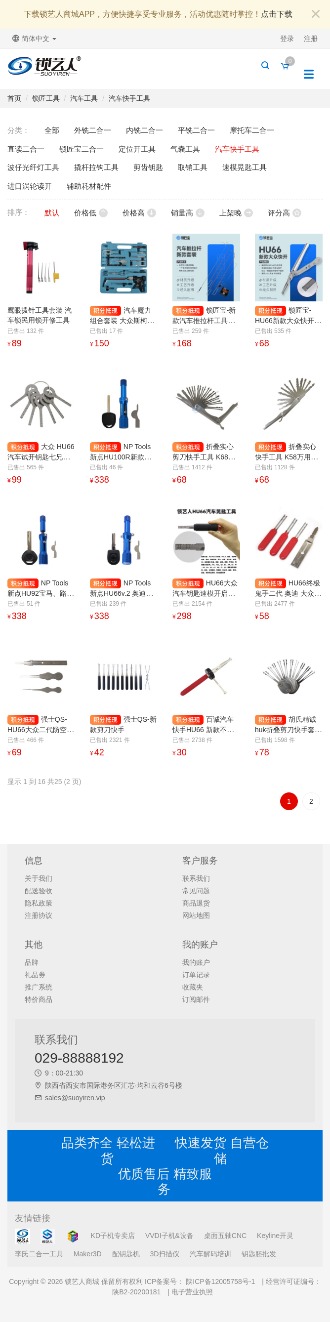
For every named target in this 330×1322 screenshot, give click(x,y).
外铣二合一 (92, 130)
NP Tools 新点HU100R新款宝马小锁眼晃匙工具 (120, 457)
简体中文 (34, 38)
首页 (14, 98)
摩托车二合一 (252, 130)
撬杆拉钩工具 (96, 167)
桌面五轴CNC (225, 1235)
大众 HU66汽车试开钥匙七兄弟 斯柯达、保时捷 (40, 457)
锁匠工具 (46, 98)
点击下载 (276, 14)
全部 (51, 130)
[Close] (316, 14)
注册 (311, 38)
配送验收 (38, 891)
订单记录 (196, 975)
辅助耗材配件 (89, 186)
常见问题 (196, 891)
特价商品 (38, 999)
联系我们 (196, 878)
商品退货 (196, 903)
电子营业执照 (192, 1292)
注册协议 (38, 915)
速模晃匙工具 (244, 167)
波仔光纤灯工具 (33, 167)
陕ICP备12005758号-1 (219, 1281)
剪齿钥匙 (148, 167)
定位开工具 (137, 149)
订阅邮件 (196, 999)
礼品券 (35, 975)
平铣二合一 (196, 130)
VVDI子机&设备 (169, 1235)
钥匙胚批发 (259, 1253)
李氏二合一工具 (39, 1253)
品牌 (32, 962)
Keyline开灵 (275, 1235)
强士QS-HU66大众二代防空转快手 (40, 729)
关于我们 (38, 878)
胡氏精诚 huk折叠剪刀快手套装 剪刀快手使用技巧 (288, 729)
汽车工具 (84, 98)
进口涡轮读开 (29, 186)
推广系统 (38, 987)
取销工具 (192, 167)
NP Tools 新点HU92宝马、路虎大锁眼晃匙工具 (40, 593)
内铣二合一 (144, 130)
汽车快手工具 (129, 98)
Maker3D (88, 1253)
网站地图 (196, 915)
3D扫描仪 (164, 1253)
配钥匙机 (126, 1253)
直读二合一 (25, 149)
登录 (287, 38)
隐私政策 (38, 903)
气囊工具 (185, 149)
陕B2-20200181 (136, 1292)
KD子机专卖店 (113, 1235)
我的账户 (196, 962)
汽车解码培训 (210, 1253)
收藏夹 (192, 987)
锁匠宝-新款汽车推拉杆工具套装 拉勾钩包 (204, 320)
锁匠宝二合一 (81, 149)
